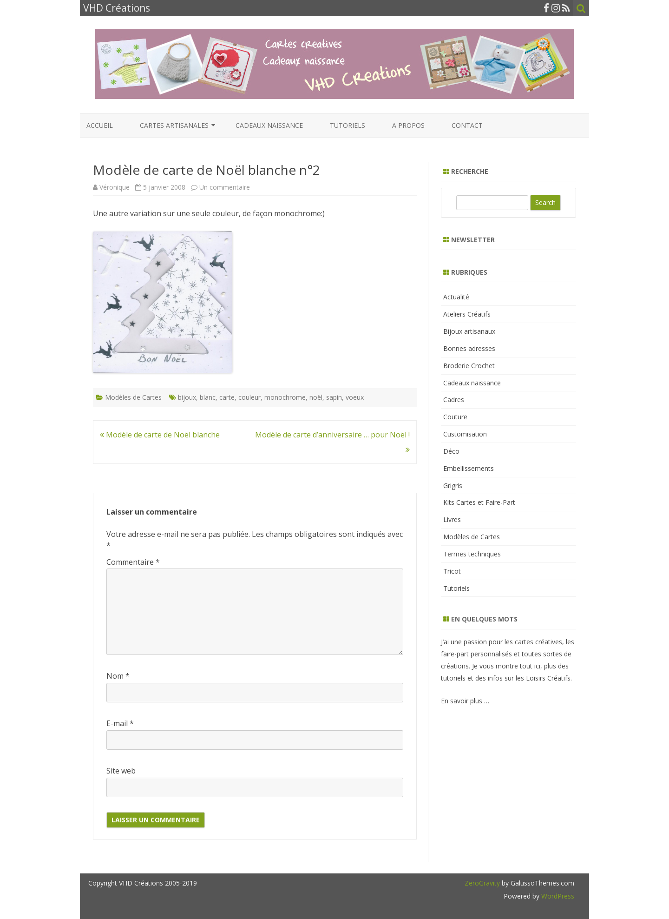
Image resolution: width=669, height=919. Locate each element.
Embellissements (468, 468)
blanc (208, 397)
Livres (452, 519)
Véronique (114, 187)
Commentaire (133, 562)
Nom (118, 676)
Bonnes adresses (469, 348)
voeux (355, 397)
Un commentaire (224, 187)
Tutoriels (347, 125)
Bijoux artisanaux (469, 331)
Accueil (99, 125)
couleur (249, 397)
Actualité (456, 296)
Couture (455, 416)
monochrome (285, 397)
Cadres (453, 399)
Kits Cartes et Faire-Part (479, 502)
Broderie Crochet (469, 365)
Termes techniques (472, 553)
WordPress (556, 896)
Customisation (465, 434)
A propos (408, 125)
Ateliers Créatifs (467, 314)
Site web (121, 771)
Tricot (452, 571)
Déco (451, 451)
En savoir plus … (465, 700)
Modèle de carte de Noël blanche (160, 435)
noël (315, 397)
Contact (467, 125)
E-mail (120, 723)
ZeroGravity (482, 883)
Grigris (452, 485)
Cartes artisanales (174, 125)
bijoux (187, 397)
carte (227, 397)
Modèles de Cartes (133, 397)
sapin (334, 397)
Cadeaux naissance (269, 125)
